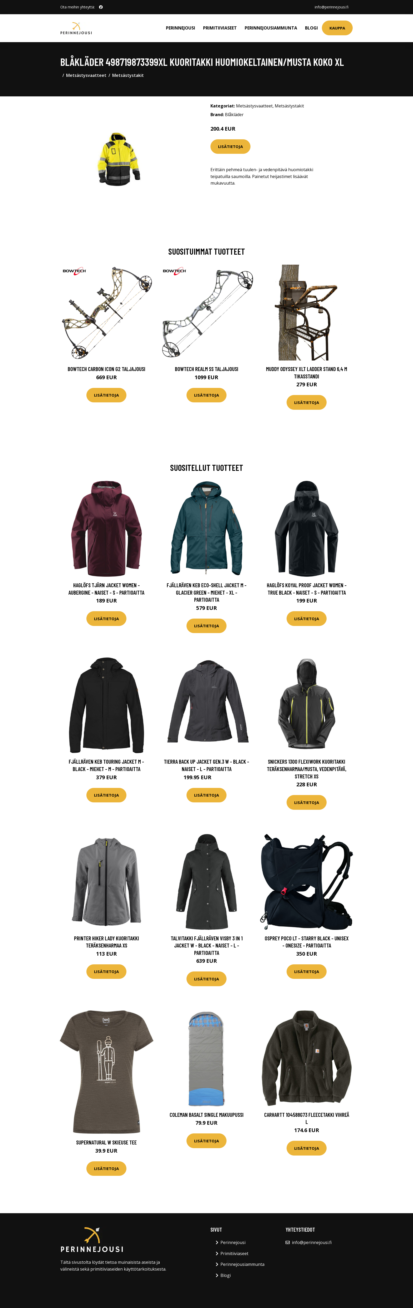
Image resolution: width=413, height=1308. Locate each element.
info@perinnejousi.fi (331, 6)
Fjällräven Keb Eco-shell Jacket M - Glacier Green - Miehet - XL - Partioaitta (207, 592)
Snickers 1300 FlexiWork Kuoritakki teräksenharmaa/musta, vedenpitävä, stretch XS (306, 768)
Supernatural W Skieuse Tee (106, 1142)
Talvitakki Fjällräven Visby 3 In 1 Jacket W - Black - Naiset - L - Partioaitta (207, 945)
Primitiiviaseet (220, 28)
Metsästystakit (128, 75)
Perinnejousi (180, 28)
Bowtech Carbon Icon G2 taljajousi (106, 369)
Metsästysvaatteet (86, 75)
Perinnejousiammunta (271, 28)
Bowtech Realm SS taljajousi (206, 369)
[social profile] (101, 7)
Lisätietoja (230, 146)
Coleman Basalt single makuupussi (207, 1114)
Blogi (311, 28)
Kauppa (337, 28)
